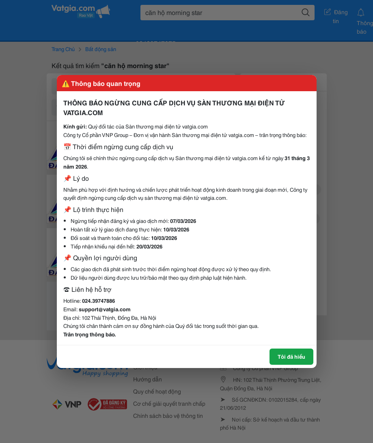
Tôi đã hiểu (291, 356)
